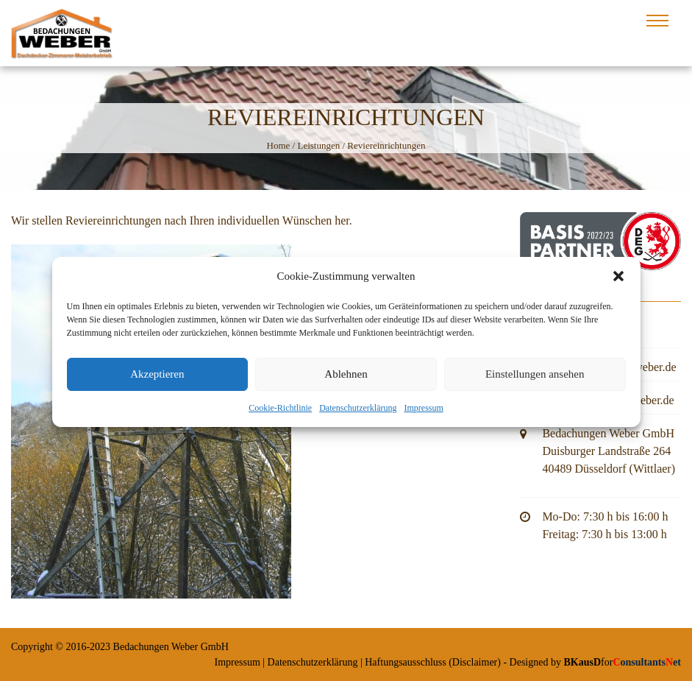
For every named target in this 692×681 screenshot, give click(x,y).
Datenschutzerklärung (357, 413)
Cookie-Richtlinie (280, 413)
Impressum (423, 413)
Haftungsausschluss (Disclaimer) (433, 662)
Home (278, 145)
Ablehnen (345, 380)
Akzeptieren (157, 380)
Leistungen (318, 145)
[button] (618, 282)
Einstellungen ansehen (535, 380)
